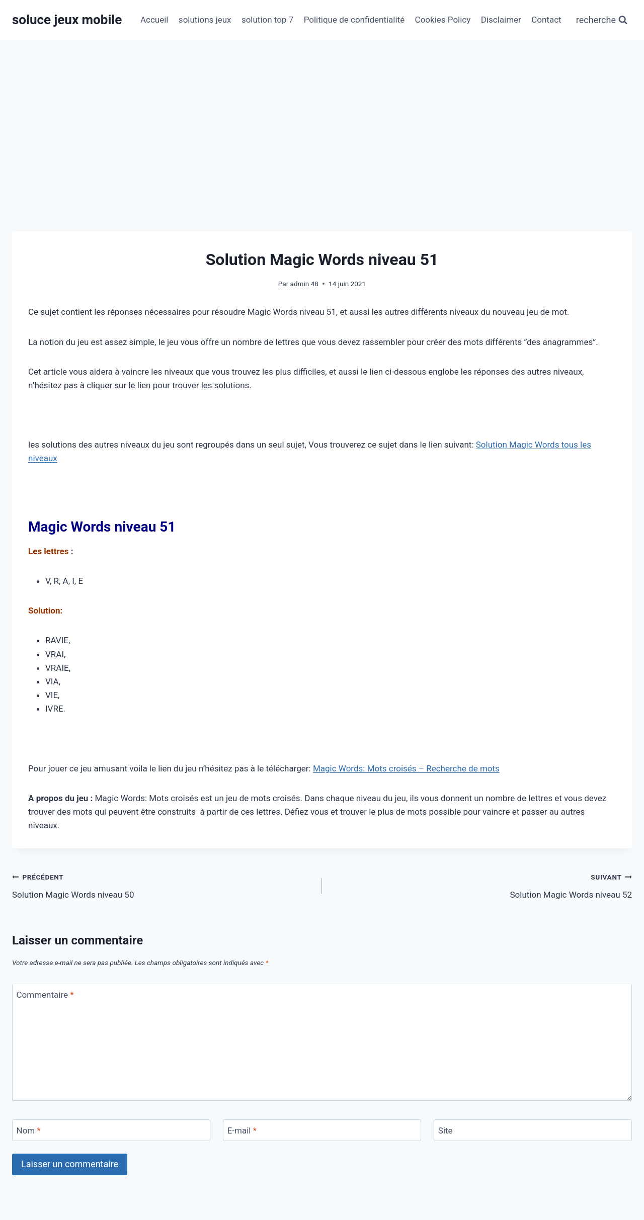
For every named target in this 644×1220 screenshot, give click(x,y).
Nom (29, 1130)
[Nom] (111, 1130)
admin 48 (304, 284)
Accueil (154, 20)
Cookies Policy (443, 20)
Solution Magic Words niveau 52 (481, 885)
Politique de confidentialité (354, 20)
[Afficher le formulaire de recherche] (602, 20)
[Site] (533, 1130)
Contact (546, 20)
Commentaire (45, 995)
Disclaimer (501, 20)
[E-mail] (322, 1130)
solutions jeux (205, 20)
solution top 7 (267, 20)
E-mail (242, 1130)
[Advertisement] (322, 115)
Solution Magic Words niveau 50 (162, 885)
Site (445, 1130)
